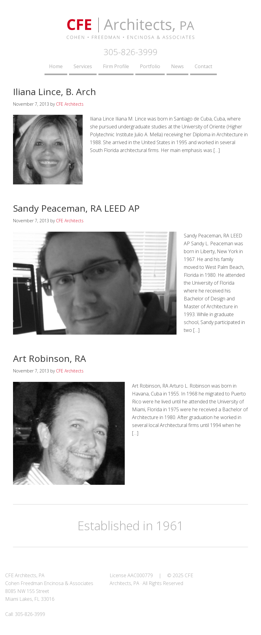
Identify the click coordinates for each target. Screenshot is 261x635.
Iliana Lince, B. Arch (54, 91)
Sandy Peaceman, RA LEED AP (76, 208)
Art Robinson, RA (49, 358)
